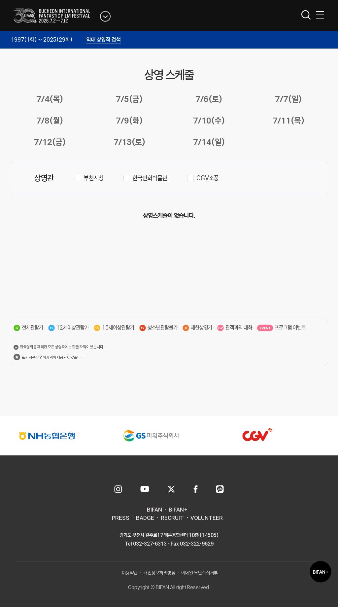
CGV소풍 (207, 178)
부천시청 (94, 178)
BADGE (145, 518)
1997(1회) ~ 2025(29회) (41, 39)
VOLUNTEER (206, 518)
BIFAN (154, 509)
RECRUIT (172, 518)
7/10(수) (209, 120)
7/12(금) (50, 142)
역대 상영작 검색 (103, 39)
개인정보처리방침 (159, 573)
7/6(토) (208, 99)
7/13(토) (129, 142)
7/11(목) (288, 120)
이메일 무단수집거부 (199, 573)
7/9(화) (129, 120)
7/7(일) (288, 99)
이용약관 (130, 573)
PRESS (120, 518)
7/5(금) (129, 99)
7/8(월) (49, 120)
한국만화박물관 (150, 178)
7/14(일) (209, 142)
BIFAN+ (178, 509)
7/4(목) (49, 99)
